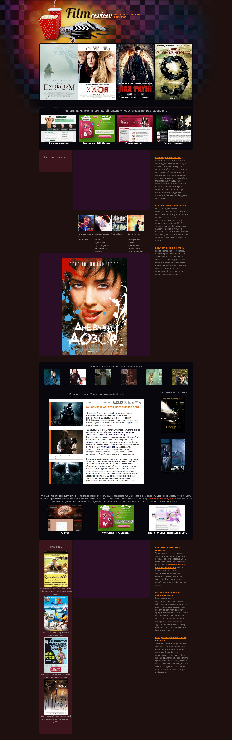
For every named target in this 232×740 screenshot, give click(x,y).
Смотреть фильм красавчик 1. (171, 205)
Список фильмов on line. (168, 157)
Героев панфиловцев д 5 (162, 499)
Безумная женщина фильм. (169, 248)
